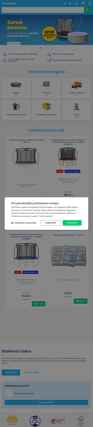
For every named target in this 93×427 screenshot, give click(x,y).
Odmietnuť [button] (50, 223)
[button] (23, 222)
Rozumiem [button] (72, 223)
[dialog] (46, 213)
